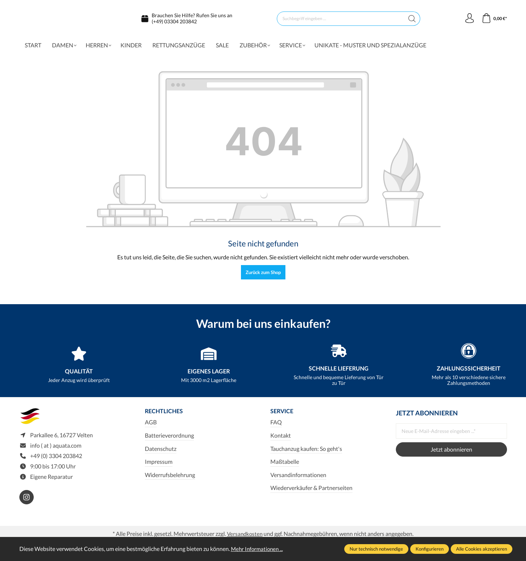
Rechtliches (166, 414)
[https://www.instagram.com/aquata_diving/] (26, 503)
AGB (151, 426)
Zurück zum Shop (263, 275)
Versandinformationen (298, 478)
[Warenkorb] (494, 20)
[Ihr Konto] (468, 20)
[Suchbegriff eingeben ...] (339, 20)
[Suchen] (411, 20)
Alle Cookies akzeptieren (481, 549)
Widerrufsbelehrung (170, 478)
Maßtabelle (284, 465)
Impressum (158, 465)
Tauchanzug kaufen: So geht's (306, 452)
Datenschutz (160, 452)
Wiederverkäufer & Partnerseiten (311, 491)
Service (283, 414)
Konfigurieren (430, 549)
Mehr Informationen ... (258, 548)
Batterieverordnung (169, 439)
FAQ (276, 426)
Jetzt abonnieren (451, 452)
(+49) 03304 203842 (174, 23)
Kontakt (280, 439)
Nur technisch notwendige (376, 549)
